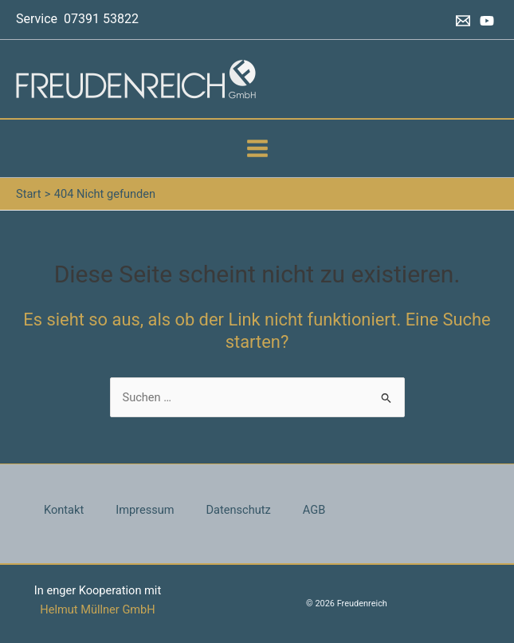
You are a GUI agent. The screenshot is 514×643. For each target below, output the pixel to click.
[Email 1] (463, 21)
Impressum (145, 510)
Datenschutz (238, 510)
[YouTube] (487, 21)
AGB (314, 510)
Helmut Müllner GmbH (97, 609)
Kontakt (64, 510)
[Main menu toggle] (257, 148)
